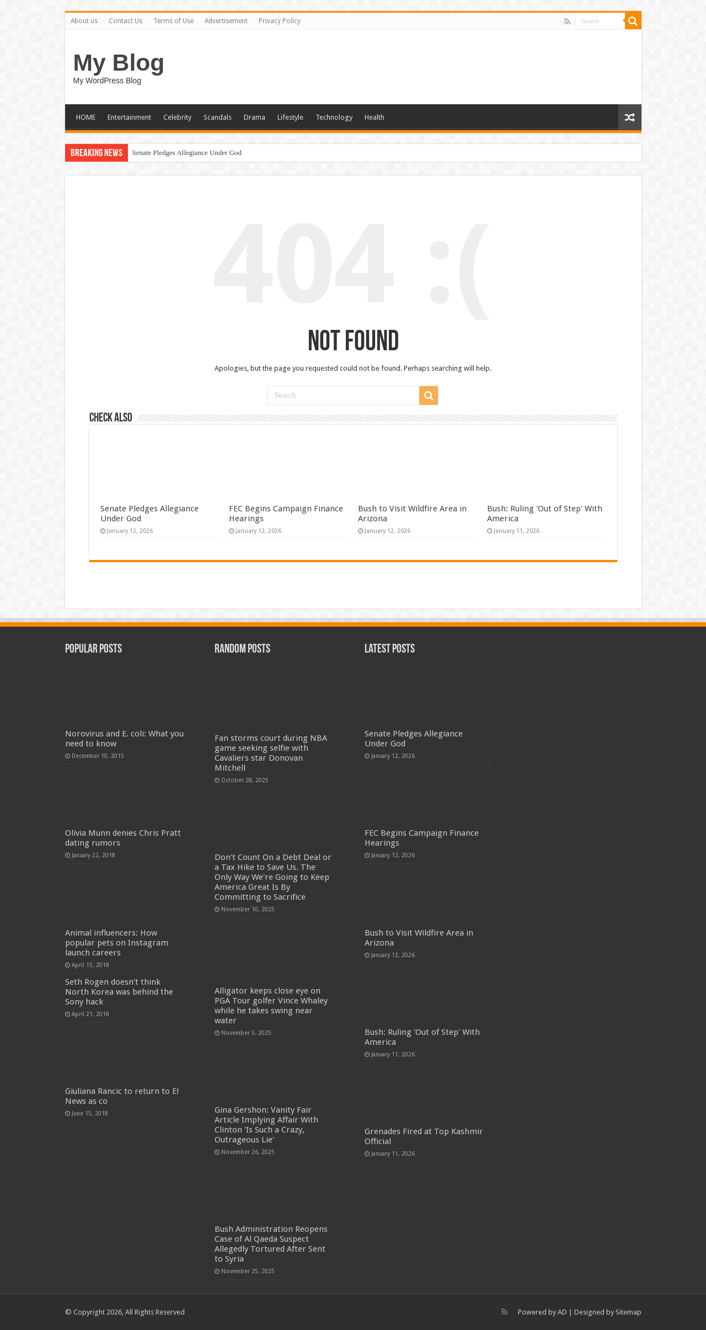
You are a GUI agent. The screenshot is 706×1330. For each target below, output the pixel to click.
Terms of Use (173, 21)
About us (84, 21)
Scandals (218, 117)
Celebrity (177, 117)
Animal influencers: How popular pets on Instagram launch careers (116, 943)
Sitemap (628, 1312)
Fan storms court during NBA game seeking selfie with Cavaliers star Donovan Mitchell (271, 753)
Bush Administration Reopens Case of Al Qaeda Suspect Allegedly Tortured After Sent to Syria (271, 1244)
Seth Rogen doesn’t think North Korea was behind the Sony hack (119, 992)
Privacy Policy (280, 21)
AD (562, 1312)
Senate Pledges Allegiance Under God (187, 152)
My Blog (119, 62)
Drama (254, 117)
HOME (85, 117)
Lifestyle (290, 117)
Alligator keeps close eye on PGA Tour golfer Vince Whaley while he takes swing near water (271, 1005)
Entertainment (129, 117)
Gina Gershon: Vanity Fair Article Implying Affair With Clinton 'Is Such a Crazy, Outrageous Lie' (266, 1125)
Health (374, 117)
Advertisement (226, 21)
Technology (333, 117)
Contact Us (125, 21)
